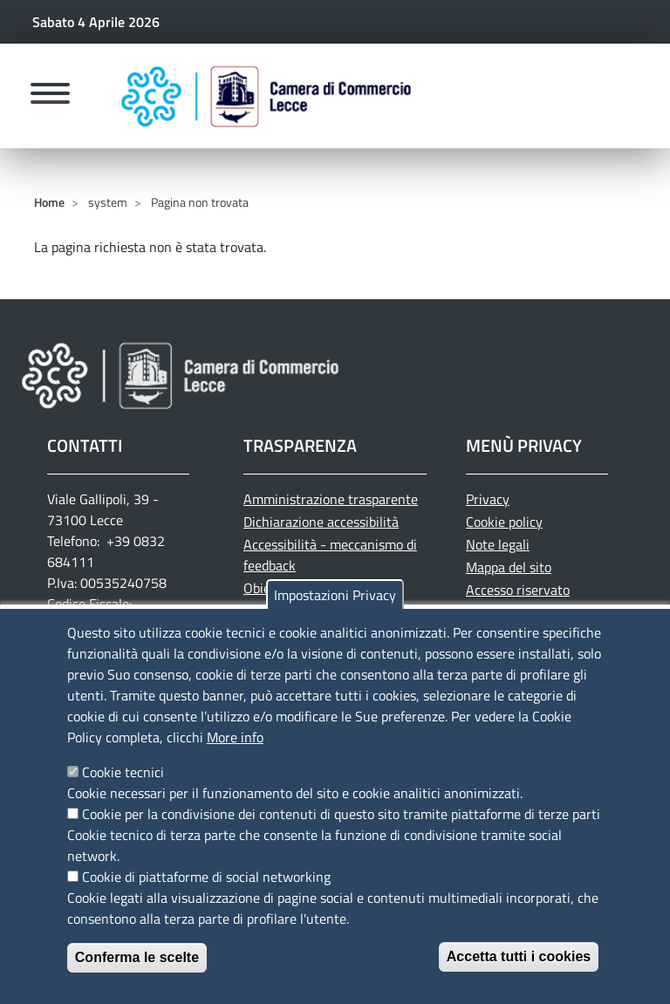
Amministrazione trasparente (330, 498)
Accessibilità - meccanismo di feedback (330, 555)
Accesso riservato (518, 589)
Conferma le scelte (137, 957)
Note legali (498, 544)
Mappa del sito (508, 567)
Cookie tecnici (123, 772)
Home (49, 202)
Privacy (487, 498)
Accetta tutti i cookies (519, 956)
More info (235, 737)
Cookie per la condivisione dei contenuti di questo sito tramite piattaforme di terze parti (341, 813)
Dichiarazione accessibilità (321, 521)
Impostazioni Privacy (335, 594)
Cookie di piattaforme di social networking (206, 876)
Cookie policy (504, 521)
